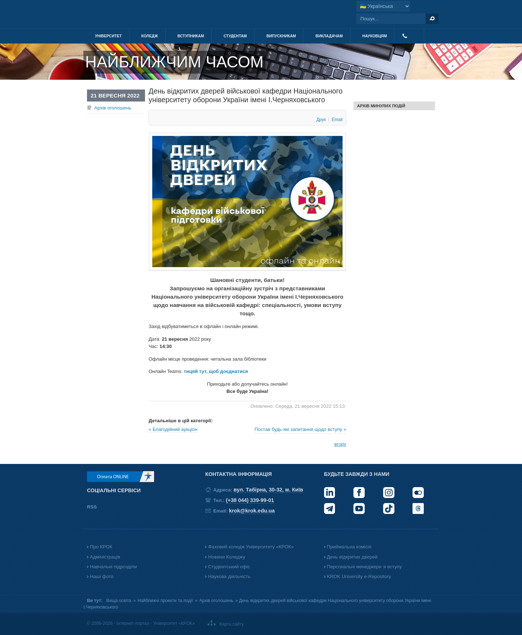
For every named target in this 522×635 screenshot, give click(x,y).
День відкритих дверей (352, 557)
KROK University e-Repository (359, 576)
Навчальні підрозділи (113, 566)
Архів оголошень (112, 108)
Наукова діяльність (229, 576)
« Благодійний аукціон (173, 429)
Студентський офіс (229, 566)
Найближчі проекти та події (165, 600)
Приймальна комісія (349, 546)
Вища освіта (118, 600)
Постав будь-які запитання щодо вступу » (300, 429)
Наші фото (101, 576)
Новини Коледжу (226, 557)
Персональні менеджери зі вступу (364, 566)
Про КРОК (101, 546)
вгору (340, 444)
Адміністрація (105, 557)
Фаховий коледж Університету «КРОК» (251, 546)
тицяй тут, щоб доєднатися (216, 371)
